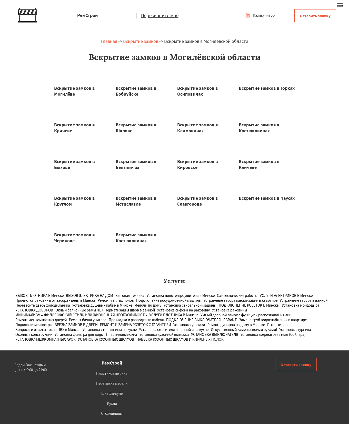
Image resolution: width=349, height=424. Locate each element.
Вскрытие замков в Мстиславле (136, 201)
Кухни (112, 403)
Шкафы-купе (112, 393)
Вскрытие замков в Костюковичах (259, 128)
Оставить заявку (315, 15)
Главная (109, 41)
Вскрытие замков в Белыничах (136, 164)
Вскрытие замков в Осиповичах (197, 91)
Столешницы (112, 413)
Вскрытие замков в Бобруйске (136, 91)
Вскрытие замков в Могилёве (74, 91)
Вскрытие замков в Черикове (74, 238)
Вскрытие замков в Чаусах (267, 198)
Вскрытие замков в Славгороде (197, 201)
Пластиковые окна (111, 373)
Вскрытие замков (140, 41)
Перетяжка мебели (111, 383)
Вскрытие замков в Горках (267, 88)
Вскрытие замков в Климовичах (197, 128)
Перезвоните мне (159, 15)
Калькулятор (260, 15)
